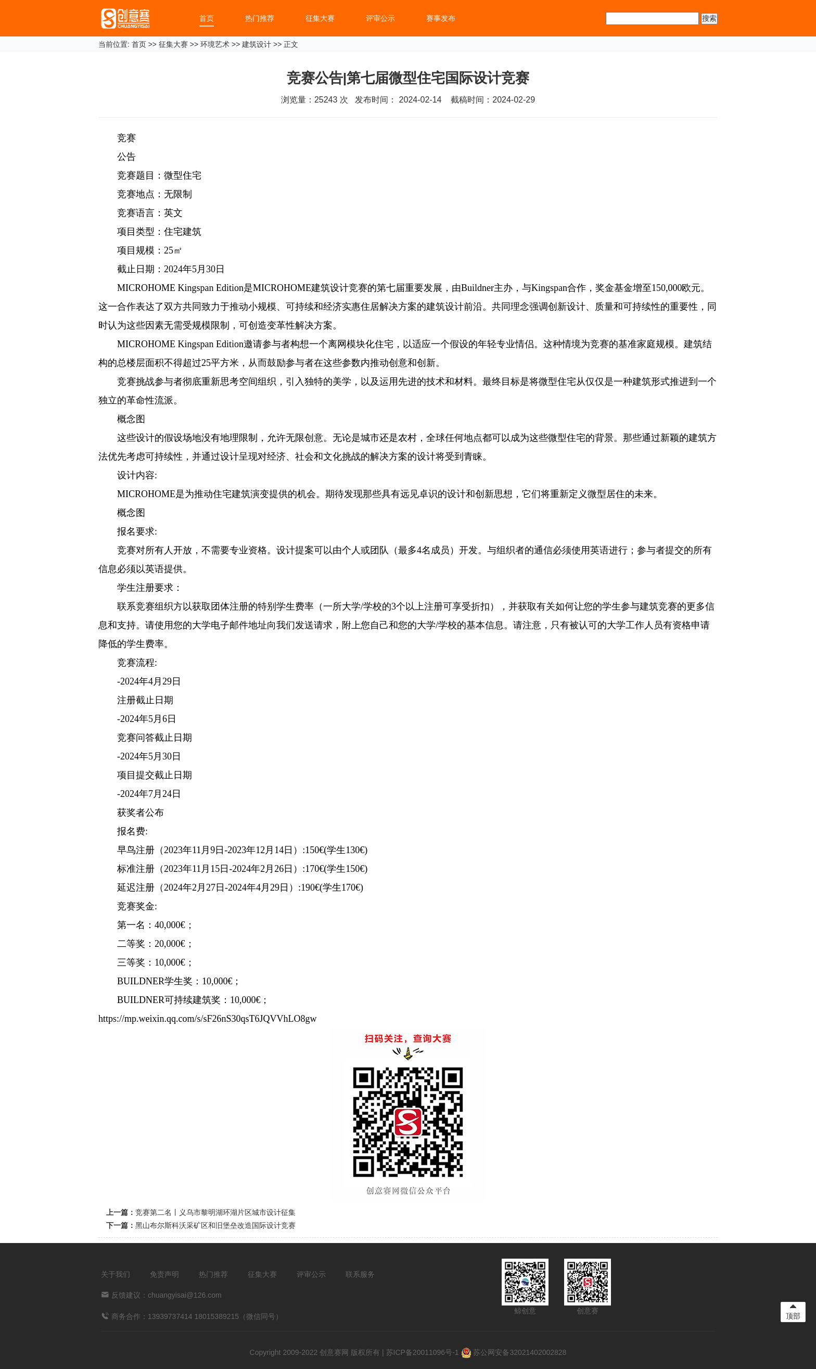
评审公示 (380, 18)
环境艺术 (215, 44)
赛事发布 (440, 18)
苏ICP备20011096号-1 (422, 1352)
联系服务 (360, 1274)
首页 (206, 18)
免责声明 (164, 1274)
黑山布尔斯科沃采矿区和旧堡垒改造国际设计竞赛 (215, 1225)
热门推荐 (259, 18)
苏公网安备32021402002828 (514, 1352)
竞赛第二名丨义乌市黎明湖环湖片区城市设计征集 (215, 1212)
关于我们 (115, 1274)
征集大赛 (320, 18)
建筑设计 (256, 44)
